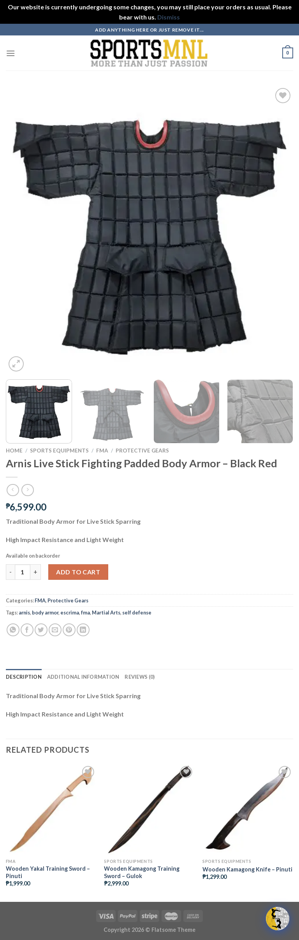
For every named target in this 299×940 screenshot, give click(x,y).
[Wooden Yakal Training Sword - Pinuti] (51, 809)
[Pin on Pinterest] (69, 629)
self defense (136, 612)
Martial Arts (106, 612)
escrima (69, 612)
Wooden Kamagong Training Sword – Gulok (141, 872)
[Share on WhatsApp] (13, 629)
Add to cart (78, 572)
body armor (45, 612)
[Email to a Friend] (55, 629)
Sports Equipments (59, 450)
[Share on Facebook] (27, 629)
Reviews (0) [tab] (140, 677)
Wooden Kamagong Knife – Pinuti (247, 869)
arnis (24, 612)
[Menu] (10, 53)
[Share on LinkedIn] (83, 629)
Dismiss (168, 17)
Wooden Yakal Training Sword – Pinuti (48, 872)
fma (85, 612)
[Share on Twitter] (41, 629)
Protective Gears (142, 450)
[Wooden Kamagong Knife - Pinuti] (247, 809)
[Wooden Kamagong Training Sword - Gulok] (149, 809)
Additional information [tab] (83, 677)
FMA (102, 450)
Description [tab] (24, 677)
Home (14, 450)
